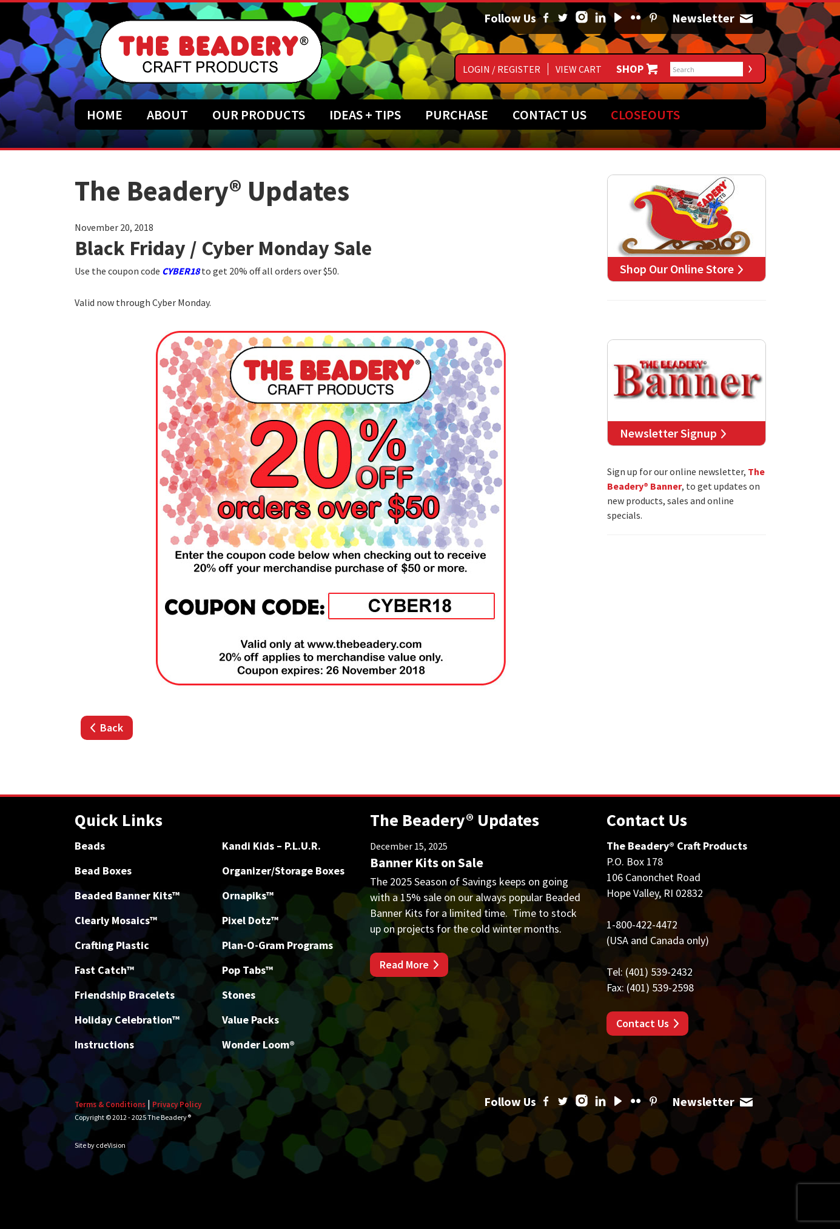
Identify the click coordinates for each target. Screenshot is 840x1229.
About (167, 114)
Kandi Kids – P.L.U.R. (271, 846)
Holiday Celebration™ (127, 1020)
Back (111, 727)
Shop (629, 69)
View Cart (579, 69)
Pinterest (653, 18)
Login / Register (501, 69)
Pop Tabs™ (247, 970)
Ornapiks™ (248, 895)
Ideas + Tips (365, 114)
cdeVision (111, 1145)
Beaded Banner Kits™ (127, 895)
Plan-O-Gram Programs (277, 945)
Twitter (563, 18)
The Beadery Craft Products (211, 51)
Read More (404, 964)
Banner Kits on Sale (426, 862)
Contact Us (549, 114)
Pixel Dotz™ (250, 920)
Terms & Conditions (110, 1104)
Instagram (582, 18)
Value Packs (250, 1020)
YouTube (618, 18)
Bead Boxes (103, 871)
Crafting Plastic (112, 945)
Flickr (635, 18)
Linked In (600, 18)
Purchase (456, 114)
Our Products (258, 114)
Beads (90, 846)
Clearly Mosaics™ (116, 920)
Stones (238, 995)
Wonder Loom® (258, 1044)
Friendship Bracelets (125, 995)
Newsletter (746, 18)
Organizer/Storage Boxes (283, 871)
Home (105, 114)
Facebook (546, 18)
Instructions (104, 1044)
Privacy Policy (176, 1104)
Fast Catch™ (104, 970)
